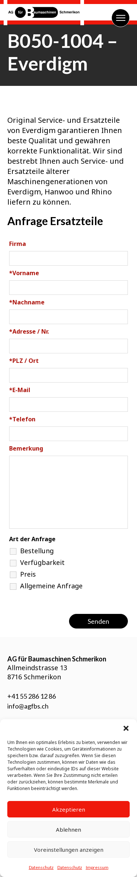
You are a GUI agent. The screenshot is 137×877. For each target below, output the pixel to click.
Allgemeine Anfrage (51, 585)
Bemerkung (26, 448)
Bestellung (37, 550)
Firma (17, 243)
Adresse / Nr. (29, 331)
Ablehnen (68, 829)
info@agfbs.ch (28, 706)
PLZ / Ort (24, 360)
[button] (126, 728)
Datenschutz (41, 867)
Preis (28, 574)
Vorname (24, 273)
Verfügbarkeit (42, 562)
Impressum (97, 867)
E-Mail (19, 390)
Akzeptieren (68, 809)
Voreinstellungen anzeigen (68, 849)
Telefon (22, 419)
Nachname (27, 302)
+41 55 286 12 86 (31, 696)
